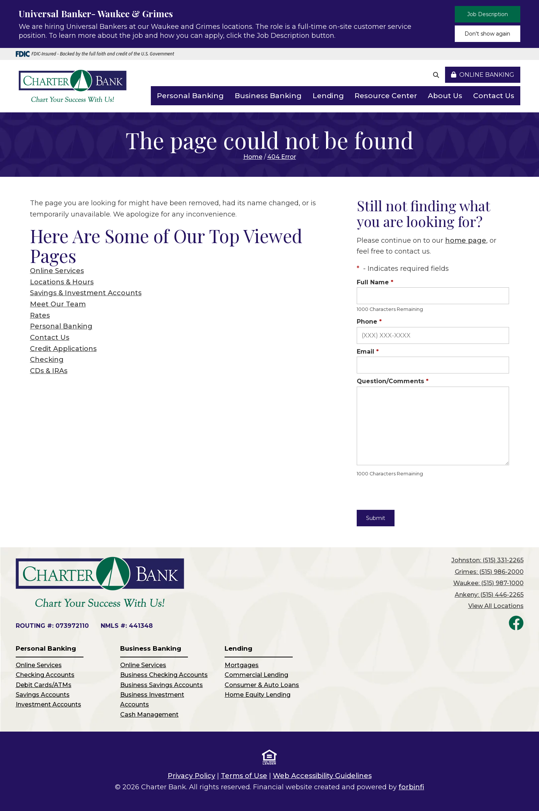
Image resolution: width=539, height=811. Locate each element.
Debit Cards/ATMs (43, 685)
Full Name (375, 282)
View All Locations (496, 605)
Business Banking (268, 95)
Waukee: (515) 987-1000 (488, 583)
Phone (369, 321)
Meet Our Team (58, 304)
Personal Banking (190, 95)
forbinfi (411, 787)
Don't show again (487, 33)
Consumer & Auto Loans (262, 685)
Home (252, 156)
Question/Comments (393, 381)
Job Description (487, 14)
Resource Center (385, 95)
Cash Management (149, 714)
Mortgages (242, 665)
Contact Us (493, 95)
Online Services (57, 271)
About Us (445, 95)
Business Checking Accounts (164, 674)
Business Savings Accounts (161, 685)
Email (368, 351)
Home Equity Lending (257, 694)
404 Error (281, 156)
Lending (328, 95)
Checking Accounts (45, 674)
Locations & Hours (62, 282)
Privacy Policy (191, 776)
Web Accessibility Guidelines (322, 776)
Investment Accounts (48, 704)
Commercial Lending (256, 674)
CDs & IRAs (48, 371)
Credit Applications (63, 349)
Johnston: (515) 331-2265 (487, 560)
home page (465, 240)
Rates (40, 315)
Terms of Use (244, 776)
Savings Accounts (43, 694)
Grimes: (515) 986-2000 (489, 571)
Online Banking (482, 74)
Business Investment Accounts (152, 699)
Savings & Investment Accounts (85, 293)
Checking (47, 359)
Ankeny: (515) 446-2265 (489, 594)
